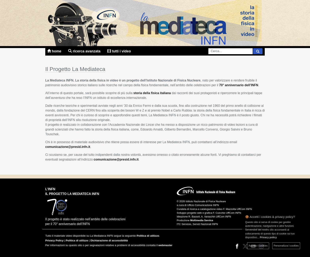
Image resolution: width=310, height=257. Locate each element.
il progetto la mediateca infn (72, 194)
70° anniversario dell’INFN (238, 85)
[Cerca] (258, 51)
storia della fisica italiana (152, 93)
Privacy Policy (54, 240)
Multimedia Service (201, 220)
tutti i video (119, 51)
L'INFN (50, 189)
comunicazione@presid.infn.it (67, 146)
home (54, 51)
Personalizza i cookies (286, 245)
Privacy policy (268, 237)
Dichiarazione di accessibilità (109, 240)
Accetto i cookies (258, 245)
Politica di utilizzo (148, 235)
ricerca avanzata (84, 51)
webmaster (165, 245)
